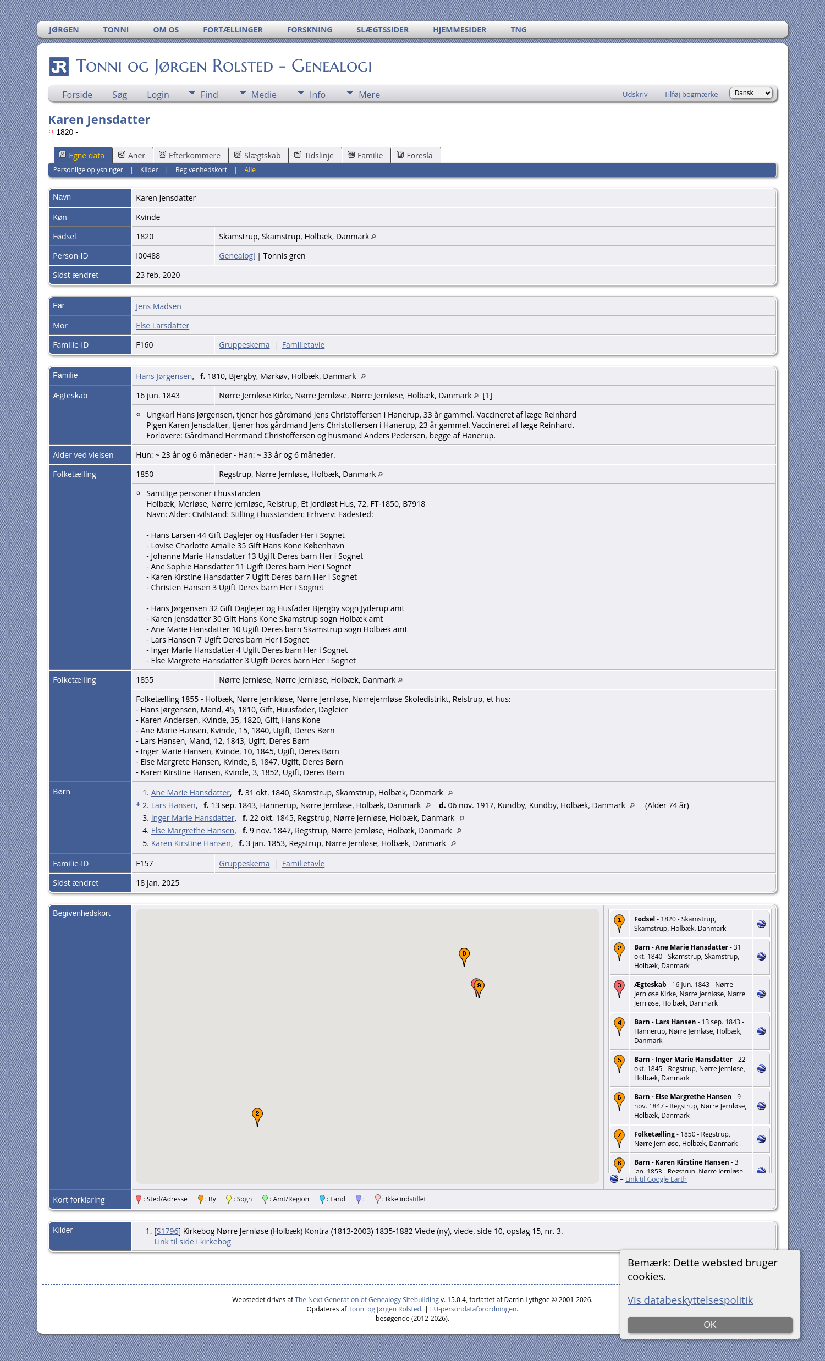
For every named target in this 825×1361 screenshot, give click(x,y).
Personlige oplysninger (88, 169)
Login (158, 95)
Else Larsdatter (162, 325)
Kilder (149, 169)
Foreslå (414, 155)
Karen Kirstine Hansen (191, 843)
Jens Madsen (159, 306)
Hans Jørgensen (164, 376)
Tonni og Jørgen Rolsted (385, 1309)
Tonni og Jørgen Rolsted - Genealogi (223, 65)
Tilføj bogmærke (691, 94)
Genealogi (237, 255)
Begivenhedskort (201, 169)
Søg (119, 95)
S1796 (168, 1231)
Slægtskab (257, 155)
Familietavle (303, 344)
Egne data (82, 155)
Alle (250, 169)
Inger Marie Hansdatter (193, 818)
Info (318, 95)
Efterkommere (190, 155)
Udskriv (635, 94)
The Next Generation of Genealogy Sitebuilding (367, 1299)
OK (709, 1325)
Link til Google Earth (656, 1179)
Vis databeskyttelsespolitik (690, 1300)
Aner (131, 155)
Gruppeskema (244, 344)
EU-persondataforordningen (473, 1309)
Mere (369, 95)
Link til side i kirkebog (192, 1241)
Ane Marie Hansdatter (190, 792)
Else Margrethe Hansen (193, 830)
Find (209, 95)
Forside (77, 95)
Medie (264, 95)
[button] (257, 1117)
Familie (365, 155)
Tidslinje (314, 155)
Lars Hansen (173, 805)
